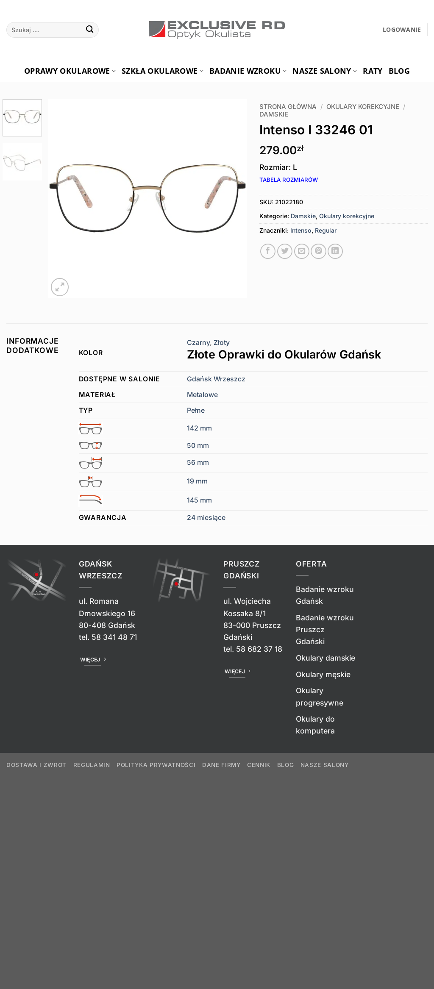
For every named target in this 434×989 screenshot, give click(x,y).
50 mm (198, 446)
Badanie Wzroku (248, 71)
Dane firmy (221, 764)
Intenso (301, 230)
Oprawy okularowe (70, 71)
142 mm (199, 428)
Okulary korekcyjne (362, 107)
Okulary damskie (325, 657)
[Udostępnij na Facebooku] (267, 251)
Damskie (273, 114)
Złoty (307, 350)
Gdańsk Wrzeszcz (216, 379)
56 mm (198, 462)
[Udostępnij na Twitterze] (284, 251)
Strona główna (288, 107)
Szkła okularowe (162, 71)
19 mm (197, 481)
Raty (372, 71)
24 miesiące (206, 518)
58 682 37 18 (259, 649)
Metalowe (202, 395)
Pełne (196, 410)
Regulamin (91, 764)
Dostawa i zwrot (36, 764)
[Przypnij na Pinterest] (318, 251)
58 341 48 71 (114, 637)
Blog (399, 71)
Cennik (258, 764)
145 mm (199, 500)
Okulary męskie (323, 674)
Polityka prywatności (156, 764)
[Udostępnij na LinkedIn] (335, 251)
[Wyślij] (89, 30)
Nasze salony (324, 71)
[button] (402, 30)
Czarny (198, 343)
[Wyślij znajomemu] (301, 251)
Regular (326, 230)
